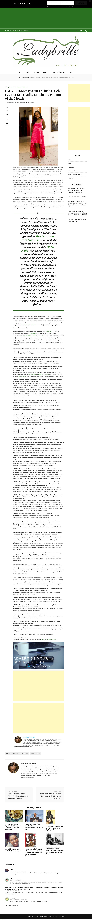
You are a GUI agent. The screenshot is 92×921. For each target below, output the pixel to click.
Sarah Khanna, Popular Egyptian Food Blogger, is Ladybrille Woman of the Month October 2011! (13, 826)
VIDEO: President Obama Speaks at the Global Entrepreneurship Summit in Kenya (34, 826)
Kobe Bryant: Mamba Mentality (77, 197)
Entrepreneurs (9, 87)
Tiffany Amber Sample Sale (48, 640)
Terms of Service (17, 30)
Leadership (46, 72)
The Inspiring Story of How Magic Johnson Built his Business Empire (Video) (76, 190)
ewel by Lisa (32, 374)
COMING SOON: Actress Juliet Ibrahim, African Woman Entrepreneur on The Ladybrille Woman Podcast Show (54, 850)
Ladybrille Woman (9, 102)
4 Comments (30, 102)
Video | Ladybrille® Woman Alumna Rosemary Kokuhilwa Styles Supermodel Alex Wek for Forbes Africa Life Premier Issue (34, 852)
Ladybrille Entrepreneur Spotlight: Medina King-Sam (13, 850)
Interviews (15, 753)
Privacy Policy (8, 30)
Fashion (28, 72)
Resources (25, 30)
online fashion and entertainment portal (26, 324)
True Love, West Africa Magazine (37, 238)
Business (36, 72)
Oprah (32, 753)
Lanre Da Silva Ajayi (43, 374)
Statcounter (3, 920)
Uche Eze (38, 753)
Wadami (12, 898)
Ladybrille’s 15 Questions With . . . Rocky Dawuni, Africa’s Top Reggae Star (54, 828)
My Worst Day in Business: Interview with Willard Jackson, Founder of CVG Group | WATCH (77, 213)
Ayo (11, 869)
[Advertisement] (46, 19)
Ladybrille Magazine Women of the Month (32, 335)
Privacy (54, 916)
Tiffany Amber (22, 376)
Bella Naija (8, 753)
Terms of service (61, 916)
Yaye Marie (33, 333)
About (20, 72)
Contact (71, 72)
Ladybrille (48, 331)
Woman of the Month (59, 72)
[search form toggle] (86, 31)
